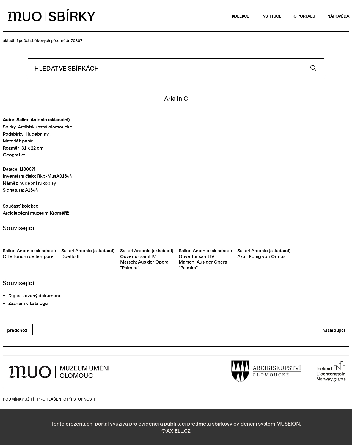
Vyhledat (313, 67)
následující (333, 330)
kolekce (240, 15)
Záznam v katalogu (28, 303)
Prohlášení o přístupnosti (66, 398)
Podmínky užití (18, 398)
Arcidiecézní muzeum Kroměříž (36, 213)
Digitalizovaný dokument (34, 295)
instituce (271, 15)
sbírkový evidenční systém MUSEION (256, 423)
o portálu (304, 15)
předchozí (17, 330)
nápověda (338, 15)
